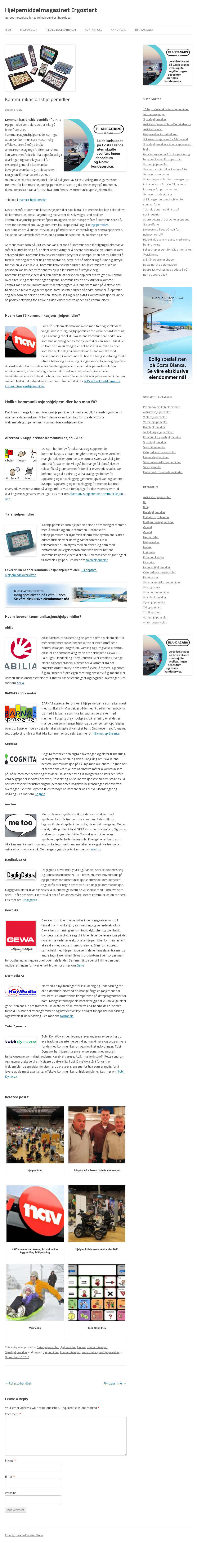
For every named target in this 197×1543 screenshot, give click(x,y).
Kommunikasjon (97, 1347)
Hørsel (81, 1347)
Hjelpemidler (28, 30)
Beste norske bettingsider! (160, 264)
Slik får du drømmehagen (159, 259)
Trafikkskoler (144, 30)
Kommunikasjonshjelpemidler (162, 437)
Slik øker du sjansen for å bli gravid (165, 139)
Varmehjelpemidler (155, 164)
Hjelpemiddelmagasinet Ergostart (51, 10)
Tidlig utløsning (152, 607)
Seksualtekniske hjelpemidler (162, 462)
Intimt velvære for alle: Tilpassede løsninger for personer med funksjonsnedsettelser (164, 189)
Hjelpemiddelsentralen (61, 30)
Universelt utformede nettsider (163, 472)
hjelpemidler (99, 225)
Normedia (66, 1016)
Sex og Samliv (152, 467)
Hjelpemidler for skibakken (160, 134)
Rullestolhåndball (18, 1383)
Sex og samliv (152, 587)
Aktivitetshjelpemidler (157, 412)
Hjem (8, 30)
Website (10, 1493)
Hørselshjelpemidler (156, 457)
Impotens (149, 552)
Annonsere (118, 30)
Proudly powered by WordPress (24, 1535)
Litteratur (149, 562)
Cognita (40, 794)
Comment (13, 1414)
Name (10, 1460)
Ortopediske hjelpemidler (159, 452)
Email (10, 1476)
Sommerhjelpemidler (156, 592)
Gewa (80, 965)
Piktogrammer (115, 1383)
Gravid (147, 527)
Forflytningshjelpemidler (158, 522)
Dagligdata (29, 900)
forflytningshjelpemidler (158, 432)
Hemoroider (150, 537)
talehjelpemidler (97, 560)
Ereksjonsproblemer (156, 517)
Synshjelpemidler (16, 1352)
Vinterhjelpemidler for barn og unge (166, 179)
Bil (144, 502)
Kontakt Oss (93, 30)
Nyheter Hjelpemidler (156, 567)
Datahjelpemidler (48, 1347)
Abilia (20, 683)
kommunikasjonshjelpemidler (100, 1352)
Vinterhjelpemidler (155, 417)
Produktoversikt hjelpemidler (161, 407)
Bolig (146, 507)
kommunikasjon (70, 1352)
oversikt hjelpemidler (33, 200)
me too (96, 849)
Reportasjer (150, 577)
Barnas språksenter (107, 733)
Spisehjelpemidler (154, 119)
